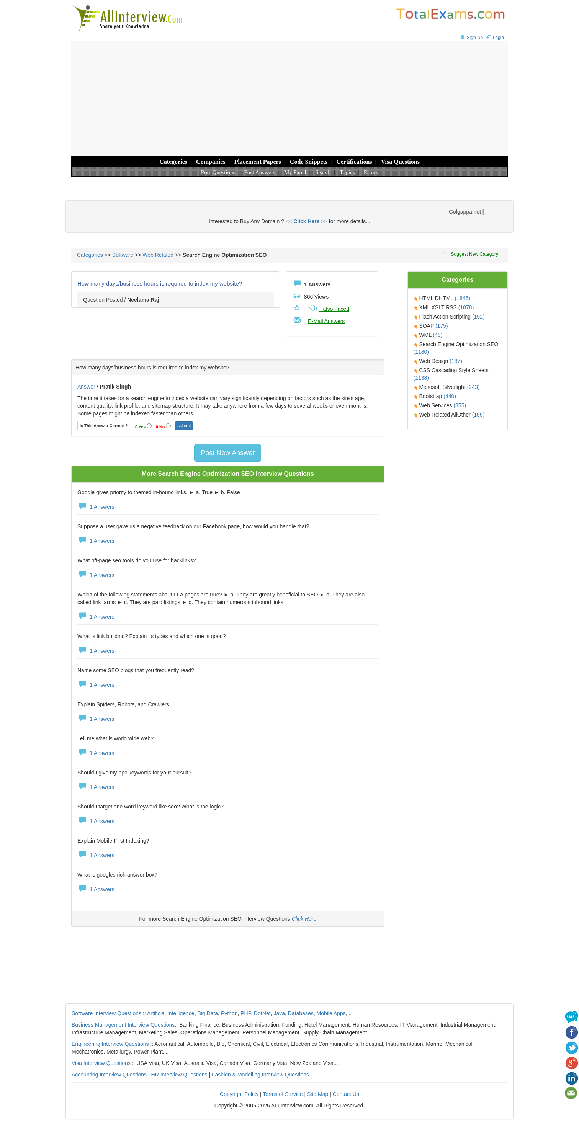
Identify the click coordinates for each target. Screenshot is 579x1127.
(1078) (466, 307)
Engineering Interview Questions (110, 1044)
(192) (478, 317)
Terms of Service (283, 1094)
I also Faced (328, 309)
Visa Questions (400, 161)
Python (229, 1013)
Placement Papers (257, 161)
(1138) (421, 378)
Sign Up (470, 37)
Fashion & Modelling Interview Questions (260, 1074)
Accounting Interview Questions (109, 1074)
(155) (478, 415)
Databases (301, 1013)
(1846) (462, 298)
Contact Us (346, 1094)
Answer (87, 387)
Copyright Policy (239, 1094)
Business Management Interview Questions (123, 1025)
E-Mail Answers (326, 321)
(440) (449, 396)
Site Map (317, 1094)
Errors (371, 172)
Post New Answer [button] (228, 453)
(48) (437, 335)
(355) (459, 405)
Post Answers (259, 172)
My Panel (295, 172)
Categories (173, 161)
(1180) (421, 352)
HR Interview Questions (179, 1074)
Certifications (354, 161)
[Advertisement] (289, 98)
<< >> (306, 221)
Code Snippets (308, 161)
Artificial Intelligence (171, 1013)
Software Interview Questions (106, 1013)
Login (494, 37)
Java (279, 1013)
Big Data (207, 1013)
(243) (473, 387)
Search (323, 172)
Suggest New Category (474, 254)
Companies (210, 161)
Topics (347, 172)
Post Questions (218, 172)
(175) (441, 326)
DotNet (262, 1013)
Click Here (304, 919)
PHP (245, 1013)
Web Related (157, 255)
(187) (456, 361)
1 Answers (95, 507)
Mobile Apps (330, 1013)
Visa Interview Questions (101, 1063)
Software (122, 255)
